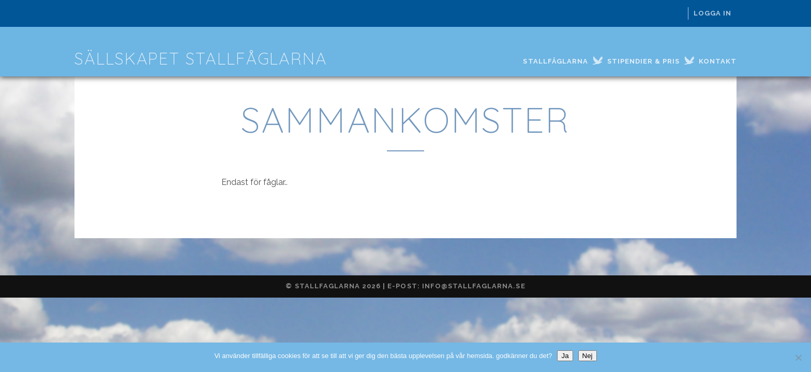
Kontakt (718, 61)
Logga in (712, 13)
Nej (587, 356)
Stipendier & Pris (643, 61)
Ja (564, 356)
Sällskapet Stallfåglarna (200, 58)
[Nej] (798, 357)
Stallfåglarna (555, 61)
